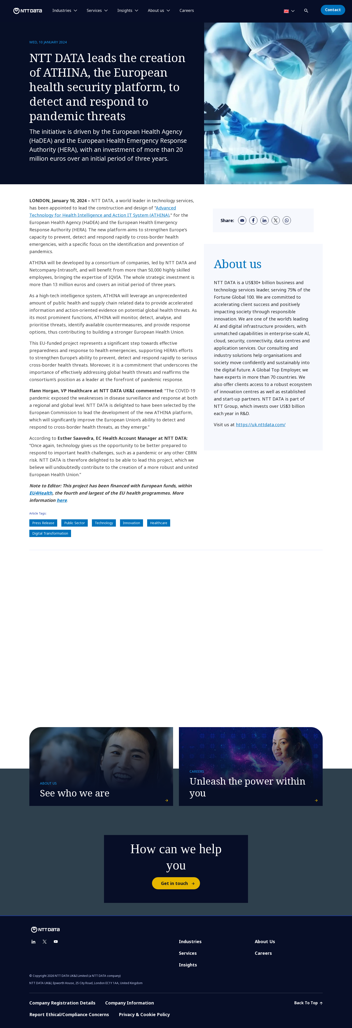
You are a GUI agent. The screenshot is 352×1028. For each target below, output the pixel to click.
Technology (104, 523)
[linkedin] (264, 220)
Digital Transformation (50, 533)
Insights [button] (124, 10)
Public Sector (74, 523)
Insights (188, 965)
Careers (187, 10)
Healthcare (158, 523)
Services (188, 953)
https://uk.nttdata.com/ (261, 424)
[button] (306, 9)
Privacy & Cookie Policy (144, 1014)
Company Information (129, 1003)
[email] (242, 220)
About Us (265, 941)
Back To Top (308, 1002)
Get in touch (180, 883)
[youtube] (56, 942)
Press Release (43, 523)
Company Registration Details (62, 1003)
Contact (333, 9)
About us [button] (156, 10)
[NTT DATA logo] (22, 11)
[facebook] (253, 220)
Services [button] (94, 10)
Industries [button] (61, 10)
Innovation (131, 523)
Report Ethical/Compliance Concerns (69, 1014)
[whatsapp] (287, 220)
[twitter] (276, 220)
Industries (190, 941)
